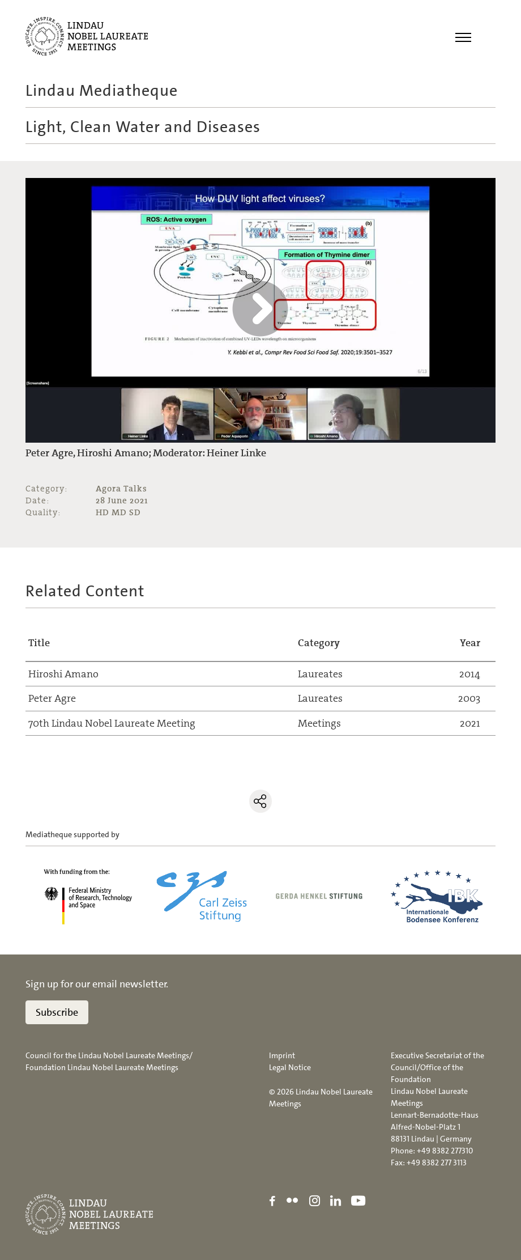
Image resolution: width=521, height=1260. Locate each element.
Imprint (282, 1055)
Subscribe (57, 1012)
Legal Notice (290, 1067)
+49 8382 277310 (445, 1151)
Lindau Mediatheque (101, 90)
